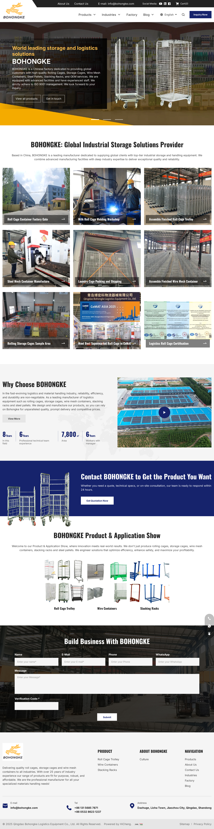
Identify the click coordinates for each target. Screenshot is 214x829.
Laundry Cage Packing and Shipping (99, 318)
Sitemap (185, 824)
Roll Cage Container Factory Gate (27, 256)
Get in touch (53, 98)
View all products (26, 98)
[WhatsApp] (209, 626)
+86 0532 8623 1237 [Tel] (87, 811)
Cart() (184, 3)
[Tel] (209, 618)
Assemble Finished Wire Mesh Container (173, 318)
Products (85, 14)
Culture (144, 759)
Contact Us (81, 3)
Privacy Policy (203, 824)
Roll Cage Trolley (64, 618)
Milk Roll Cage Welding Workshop (98, 256)
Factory (131, 14)
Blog (146, 14)
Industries (109, 14)
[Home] (13, 11)
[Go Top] (209, 633)
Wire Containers (107, 618)
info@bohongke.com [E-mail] (121, 3)
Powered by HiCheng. (118, 824)
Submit (107, 717)
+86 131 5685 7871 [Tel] (86, 807)
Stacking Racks (149, 618)
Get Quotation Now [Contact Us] (97, 511)
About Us (63, 3)
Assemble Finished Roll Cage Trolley (171, 256)
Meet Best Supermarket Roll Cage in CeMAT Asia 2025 (108, 380)
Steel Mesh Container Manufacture (28, 318)
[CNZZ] (138, 824)
